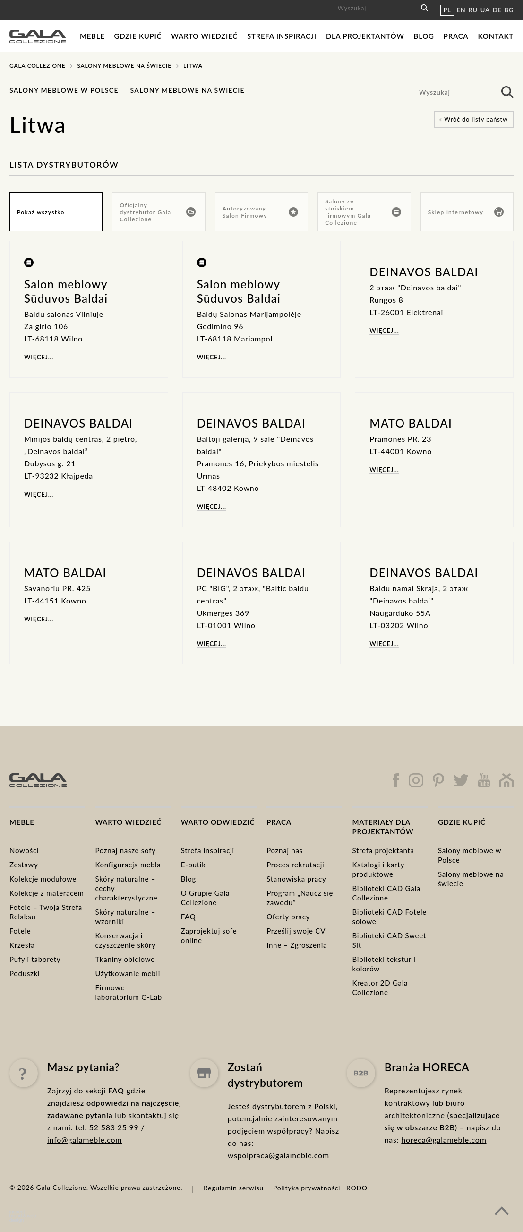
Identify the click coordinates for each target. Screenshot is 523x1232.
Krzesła (22, 945)
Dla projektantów (365, 36)
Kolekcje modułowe (43, 878)
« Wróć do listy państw (473, 119)
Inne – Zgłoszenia (296, 945)
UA (485, 10)
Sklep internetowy (466, 212)
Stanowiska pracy (296, 878)
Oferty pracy (288, 916)
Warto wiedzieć (204, 36)
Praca (456, 36)
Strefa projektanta (383, 850)
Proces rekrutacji (295, 864)
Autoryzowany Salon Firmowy (260, 212)
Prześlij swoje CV (296, 930)
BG (509, 10)
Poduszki (24, 973)
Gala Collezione (37, 65)
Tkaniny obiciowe (124, 959)
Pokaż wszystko (41, 212)
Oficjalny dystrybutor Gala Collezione (157, 212)
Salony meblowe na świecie (124, 65)
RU (473, 10)
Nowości (24, 850)
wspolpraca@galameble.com (278, 1191)
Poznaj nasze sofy (125, 850)
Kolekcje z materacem (46, 893)
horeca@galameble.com (443, 1185)
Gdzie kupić (138, 36)
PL (447, 10)
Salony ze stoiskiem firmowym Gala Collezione (363, 212)
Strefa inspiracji (282, 36)
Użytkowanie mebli (127, 973)
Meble (92, 36)
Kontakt (496, 36)
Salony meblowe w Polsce (64, 90)
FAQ (188, 916)
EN (461, 10)
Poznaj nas (284, 850)
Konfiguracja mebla (128, 864)
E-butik (193, 864)
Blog (424, 36)
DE (497, 10)
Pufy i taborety (34, 959)
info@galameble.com (84, 1159)
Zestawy (23, 864)
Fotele (20, 930)
